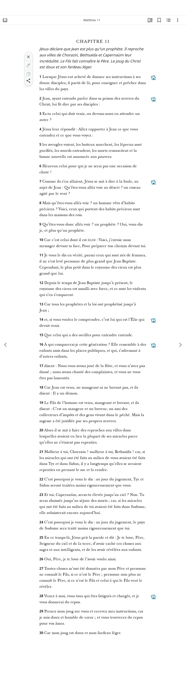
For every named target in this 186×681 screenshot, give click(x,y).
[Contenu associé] (168, 20)
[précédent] (6, 345)
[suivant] (180, 345)
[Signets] (159, 20)
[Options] (177, 20)
